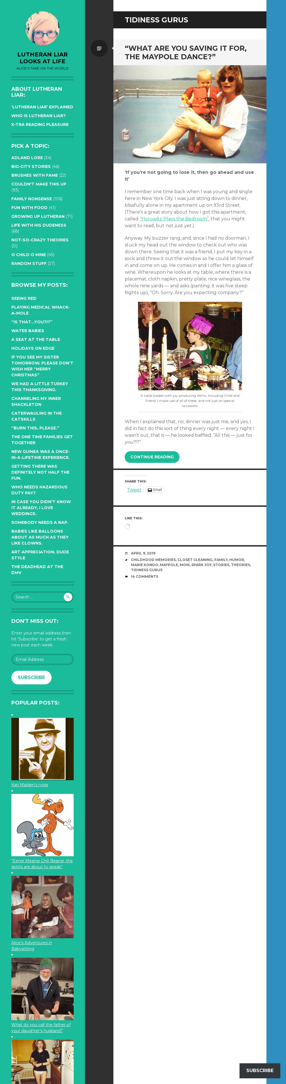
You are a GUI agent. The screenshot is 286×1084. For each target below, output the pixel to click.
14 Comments (144, 576)
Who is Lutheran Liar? (38, 115)
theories (240, 565)
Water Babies (27, 330)
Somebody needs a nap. (39, 522)
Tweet (134, 489)
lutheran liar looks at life (42, 58)
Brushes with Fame (34, 175)
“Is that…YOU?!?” (31, 321)
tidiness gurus (146, 570)
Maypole (169, 565)
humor (236, 560)
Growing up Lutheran (38, 216)
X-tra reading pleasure (40, 124)
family (221, 560)
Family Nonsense (31, 198)
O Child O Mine (28, 254)
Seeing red (24, 298)
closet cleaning (195, 560)
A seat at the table (35, 339)
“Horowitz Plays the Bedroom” (174, 219)
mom (185, 565)
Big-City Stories (31, 166)
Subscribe (31, 677)
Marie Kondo (144, 565)
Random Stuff (28, 263)
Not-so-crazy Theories (40, 239)
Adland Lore (27, 157)
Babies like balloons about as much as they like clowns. (40, 537)
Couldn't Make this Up (38, 184)
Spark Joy (201, 565)
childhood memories (153, 560)
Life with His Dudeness (38, 225)
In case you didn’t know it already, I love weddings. (41, 507)
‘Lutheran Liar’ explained (42, 106)
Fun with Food (29, 207)
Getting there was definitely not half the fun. (40, 472)
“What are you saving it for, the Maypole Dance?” (186, 52)
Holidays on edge (32, 348)
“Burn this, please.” (35, 428)
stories (221, 565)
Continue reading (152, 456)
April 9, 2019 (143, 553)
